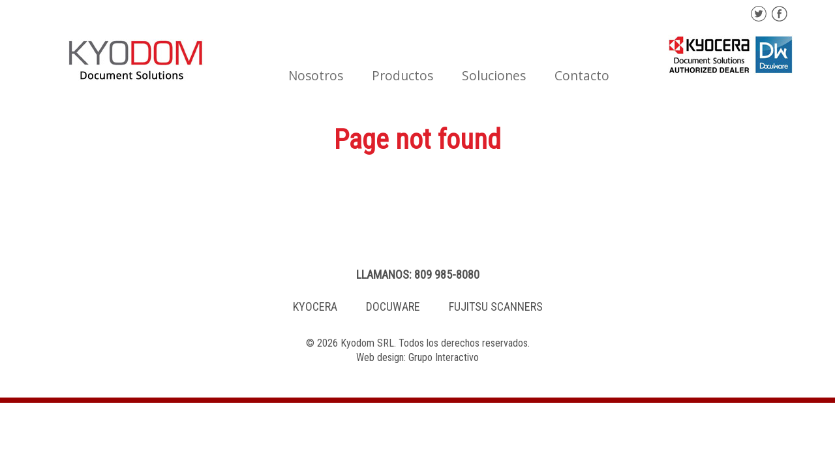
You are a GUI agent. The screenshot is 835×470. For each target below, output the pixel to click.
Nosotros (315, 75)
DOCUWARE (393, 306)
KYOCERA (315, 306)
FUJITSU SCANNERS (496, 306)
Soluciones (494, 75)
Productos (402, 75)
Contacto (581, 75)
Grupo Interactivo (443, 357)
